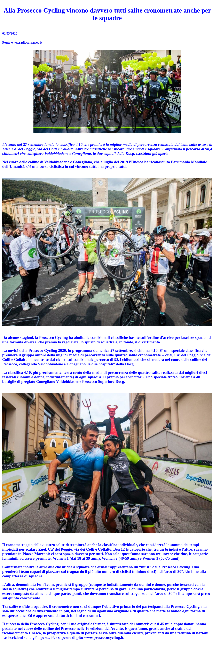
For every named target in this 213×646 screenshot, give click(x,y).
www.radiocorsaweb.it (26, 42)
